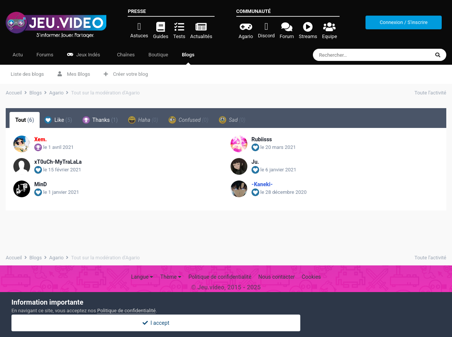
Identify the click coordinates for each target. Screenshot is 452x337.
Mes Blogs (74, 74)
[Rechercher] (357, 55)
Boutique (158, 54)
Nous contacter (276, 277)
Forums (45, 54)
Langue (142, 277)
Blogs (188, 58)
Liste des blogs (27, 74)
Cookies (311, 277)
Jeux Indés (83, 54)
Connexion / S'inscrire (404, 22)
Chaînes (125, 54)
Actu (18, 54)
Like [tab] (58, 120)
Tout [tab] (24, 120)
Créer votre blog (126, 74)
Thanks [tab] (100, 120)
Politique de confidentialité (219, 277)
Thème (171, 277)
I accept (226, 323)
